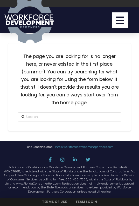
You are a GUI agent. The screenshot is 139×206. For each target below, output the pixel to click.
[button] (120, 20)
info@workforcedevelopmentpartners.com (84, 147)
